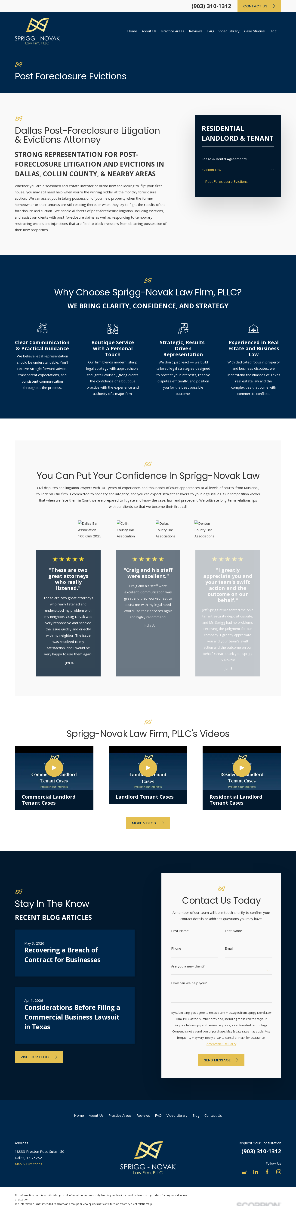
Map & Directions (28, 1164)
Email (235, 948)
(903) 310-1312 (211, 6)
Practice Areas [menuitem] (172, 31)
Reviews (143, 1115)
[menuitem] (238, 159)
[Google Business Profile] (244, 1171)
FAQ (158, 1115)
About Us (96, 1115)
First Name (186, 931)
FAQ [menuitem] (210, 31)
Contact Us (213, 1115)
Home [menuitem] (132, 31)
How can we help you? (195, 983)
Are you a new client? (194, 966)
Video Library (177, 1115)
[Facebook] (267, 1171)
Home (79, 1115)
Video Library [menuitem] (229, 31)
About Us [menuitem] (149, 31)
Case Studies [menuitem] (254, 31)
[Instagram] (278, 1171)
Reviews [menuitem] (196, 31)
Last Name (239, 931)
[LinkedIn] (255, 1171)
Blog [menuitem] (273, 31)
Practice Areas (120, 1115)
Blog (196, 1115)
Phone (182, 948)
